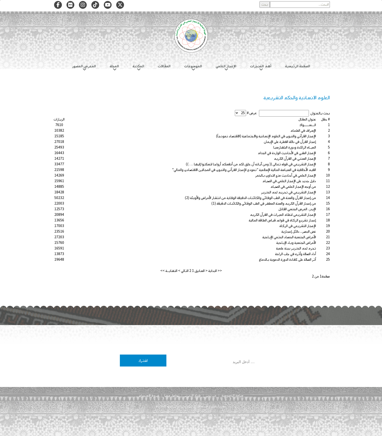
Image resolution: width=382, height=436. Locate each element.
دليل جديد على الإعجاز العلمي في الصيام (289, 181)
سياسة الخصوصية (232, 395)
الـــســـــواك (307, 125)
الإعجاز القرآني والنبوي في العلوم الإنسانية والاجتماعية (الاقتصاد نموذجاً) (266, 136)
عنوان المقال (307, 119)
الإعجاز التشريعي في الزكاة (297, 225)
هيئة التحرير (192, 395)
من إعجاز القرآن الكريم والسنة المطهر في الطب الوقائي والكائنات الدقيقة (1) (263, 203)
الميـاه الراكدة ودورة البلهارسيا (294, 147)
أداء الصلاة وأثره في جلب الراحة (295, 254)
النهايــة (171, 270)
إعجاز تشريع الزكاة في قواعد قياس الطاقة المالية (282, 220)
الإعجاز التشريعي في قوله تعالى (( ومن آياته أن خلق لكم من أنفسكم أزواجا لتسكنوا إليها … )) (251, 164)
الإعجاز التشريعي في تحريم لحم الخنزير (288, 192)
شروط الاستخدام (149, 395)
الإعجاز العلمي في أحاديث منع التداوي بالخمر (285, 175)
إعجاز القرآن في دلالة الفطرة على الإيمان (290, 141)
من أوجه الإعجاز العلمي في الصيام (293, 186)
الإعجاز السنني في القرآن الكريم (295, 158)
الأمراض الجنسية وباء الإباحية (296, 242)
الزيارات (59, 119)
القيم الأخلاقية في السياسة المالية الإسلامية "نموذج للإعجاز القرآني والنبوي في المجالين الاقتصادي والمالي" (244, 169)
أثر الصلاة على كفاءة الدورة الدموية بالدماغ (287, 259)
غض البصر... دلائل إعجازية (298, 231)
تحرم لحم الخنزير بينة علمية (296, 248)
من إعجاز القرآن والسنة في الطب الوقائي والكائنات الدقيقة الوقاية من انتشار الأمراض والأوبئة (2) (250, 197)
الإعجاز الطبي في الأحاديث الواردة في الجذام (287, 153)
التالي (185, 270)
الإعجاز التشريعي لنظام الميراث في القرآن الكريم (283, 214)
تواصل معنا (171, 395)
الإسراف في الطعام (303, 130)
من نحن (211, 395)
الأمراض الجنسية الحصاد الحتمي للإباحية (289, 237)
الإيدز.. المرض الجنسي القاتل (297, 209)
